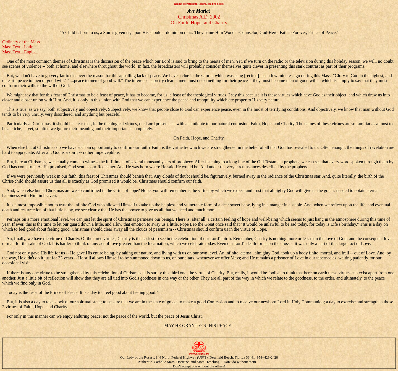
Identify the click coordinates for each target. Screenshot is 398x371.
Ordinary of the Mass (21, 42)
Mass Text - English (20, 51)
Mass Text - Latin (17, 46)
